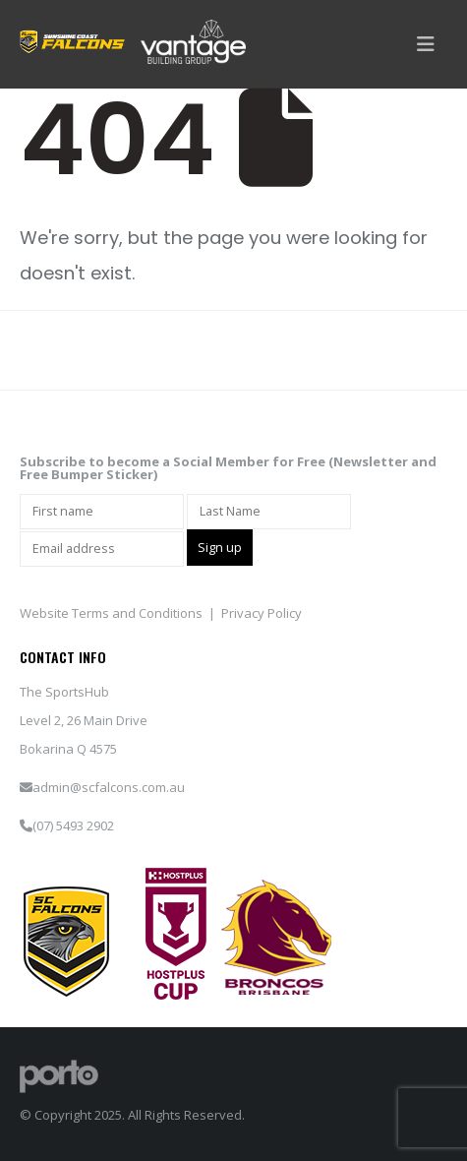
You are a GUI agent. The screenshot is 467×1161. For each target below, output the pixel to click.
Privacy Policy (261, 613)
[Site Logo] (59, 1074)
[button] (425, 44)
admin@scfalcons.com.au (108, 787)
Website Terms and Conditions (111, 613)
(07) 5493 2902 (73, 825)
